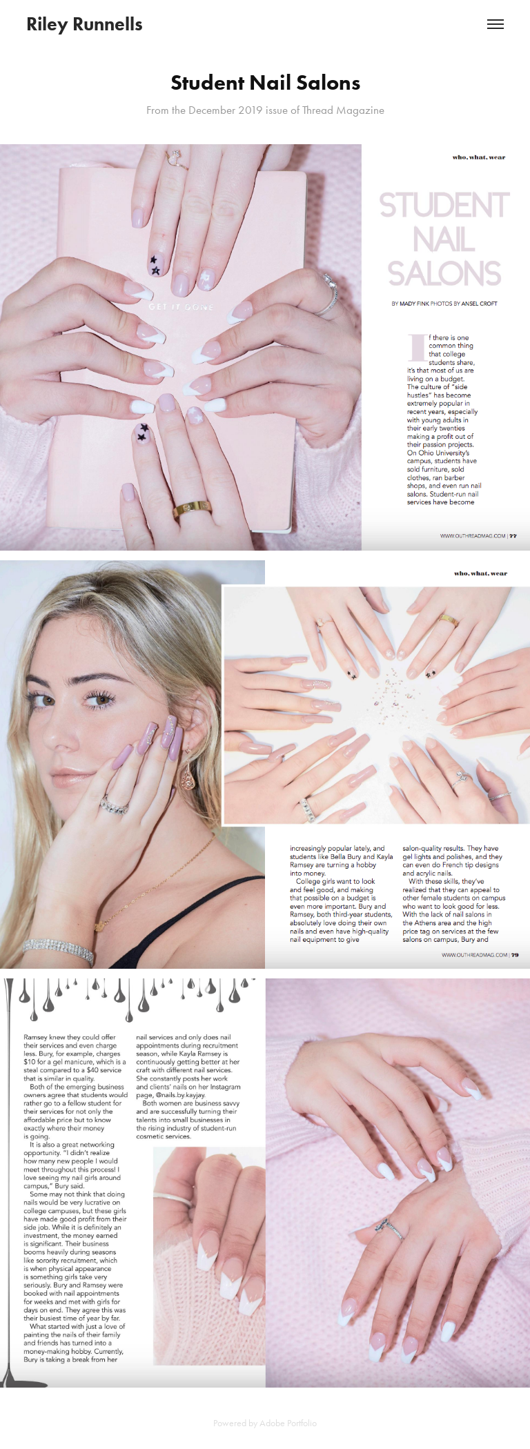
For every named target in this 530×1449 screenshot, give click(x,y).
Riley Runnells (84, 23)
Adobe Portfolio (288, 1423)
